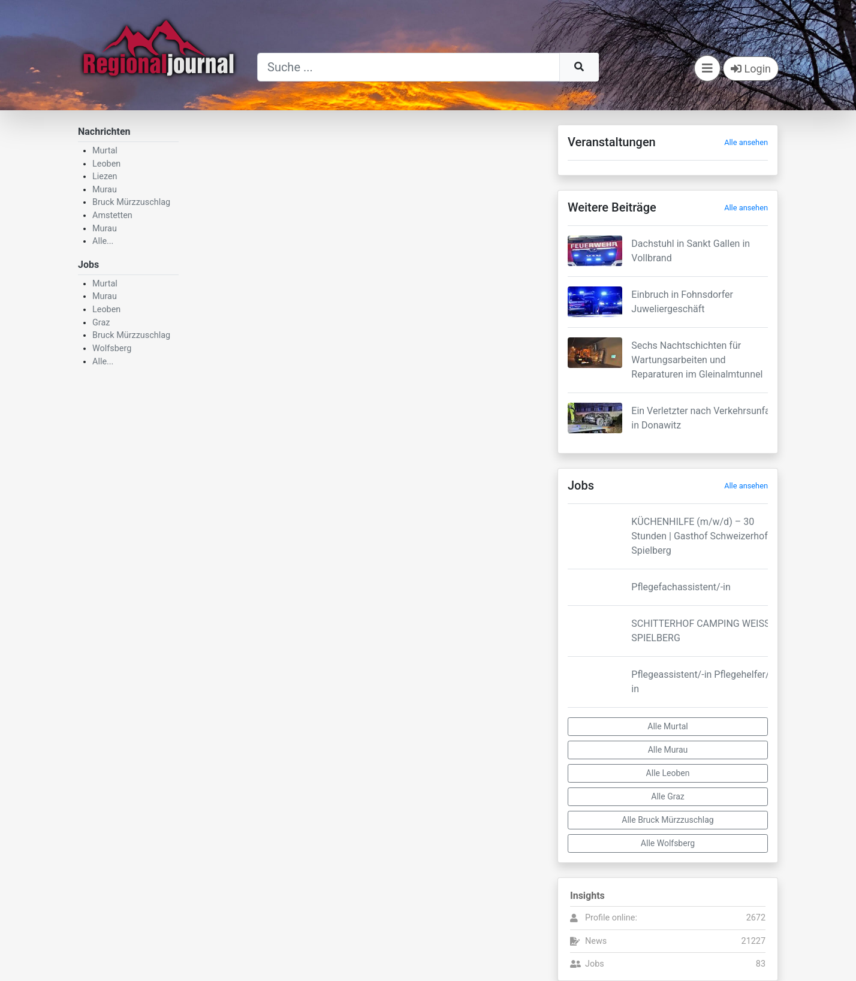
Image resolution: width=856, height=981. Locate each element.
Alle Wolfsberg (668, 843)
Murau (104, 190)
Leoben (106, 164)
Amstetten (112, 215)
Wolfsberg (111, 348)
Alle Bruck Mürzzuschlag (667, 820)
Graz (101, 323)
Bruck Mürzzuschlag (131, 202)
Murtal (104, 151)
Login (751, 68)
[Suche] (408, 67)
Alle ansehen (746, 142)
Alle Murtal (667, 726)
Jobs (594, 964)
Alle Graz (667, 796)
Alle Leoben (668, 773)
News (596, 941)
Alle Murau (668, 749)
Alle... (102, 241)
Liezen (104, 176)
